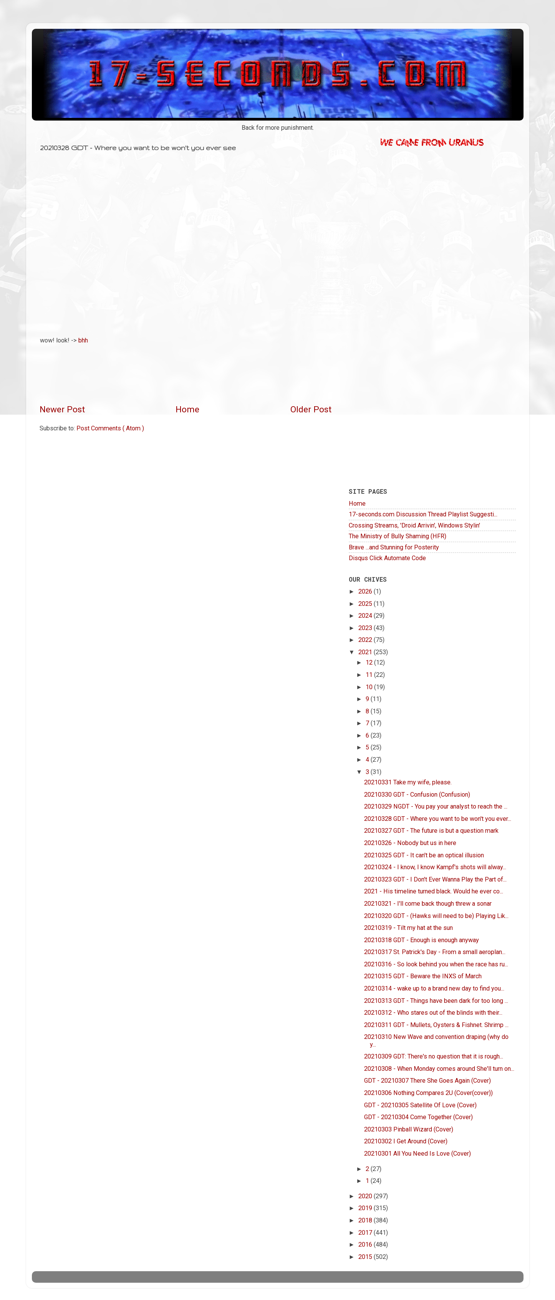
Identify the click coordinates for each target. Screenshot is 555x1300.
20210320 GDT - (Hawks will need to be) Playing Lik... (436, 916)
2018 (366, 1220)
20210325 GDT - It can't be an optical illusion (424, 855)
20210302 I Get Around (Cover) (405, 1141)
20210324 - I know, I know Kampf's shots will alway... (435, 867)
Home (187, 409)
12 (370, 662)
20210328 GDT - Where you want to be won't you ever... (437, 818)
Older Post (310, 409)
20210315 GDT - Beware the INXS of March (423, 976)
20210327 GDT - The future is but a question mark (431, 830)
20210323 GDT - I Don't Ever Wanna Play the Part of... (435, 879)
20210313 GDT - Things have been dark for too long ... (436, 1000)
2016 (366, 1244)
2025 (366, 603)
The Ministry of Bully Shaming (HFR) (397, 536)
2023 (366, 628)
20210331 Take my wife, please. (408, 782)
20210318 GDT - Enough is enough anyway (421, 940)
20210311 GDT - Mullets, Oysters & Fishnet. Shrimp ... (436, 1025)
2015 (366, 1256)
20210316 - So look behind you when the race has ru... (436, 964)
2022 (366, 639)
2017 (366, 1232)
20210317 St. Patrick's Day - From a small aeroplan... (434, 952)
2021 (366, 652)
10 (370, 687)
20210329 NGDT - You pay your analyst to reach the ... (435, 806)
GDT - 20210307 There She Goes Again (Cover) (427, 1080)
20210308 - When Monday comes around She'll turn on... (439, 1068)
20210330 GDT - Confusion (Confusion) (417, 794)
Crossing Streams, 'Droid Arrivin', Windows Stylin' (414, 525)
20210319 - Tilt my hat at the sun (408, 927)
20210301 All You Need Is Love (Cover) (417, 1153)
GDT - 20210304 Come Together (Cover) (418, 1117)
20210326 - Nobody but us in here (410, 843)
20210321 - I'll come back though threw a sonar (428, 903)
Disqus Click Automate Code (387, 558)
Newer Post (62, 409)
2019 (366, 1208)
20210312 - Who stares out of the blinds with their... (433, 1012)
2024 (366, 615)
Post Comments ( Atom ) (110, 428)
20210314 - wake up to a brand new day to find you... (434, 988)
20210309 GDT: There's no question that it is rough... (433, 1056)
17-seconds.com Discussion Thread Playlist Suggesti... (423, 514)
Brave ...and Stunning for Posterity (394, 547)
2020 (366, 1196)
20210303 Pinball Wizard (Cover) (408, 1129)
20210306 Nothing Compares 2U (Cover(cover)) (428, 1093)
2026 (366, 591)
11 (370, 674)
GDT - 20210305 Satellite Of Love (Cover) (420, 1105)
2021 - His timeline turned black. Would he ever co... (433, 891)
